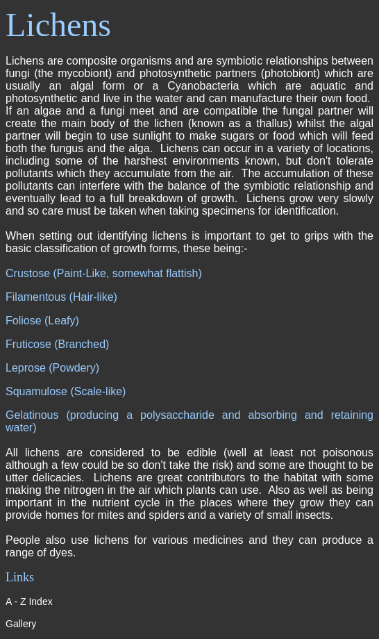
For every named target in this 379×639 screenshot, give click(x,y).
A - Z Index (29, 601)
